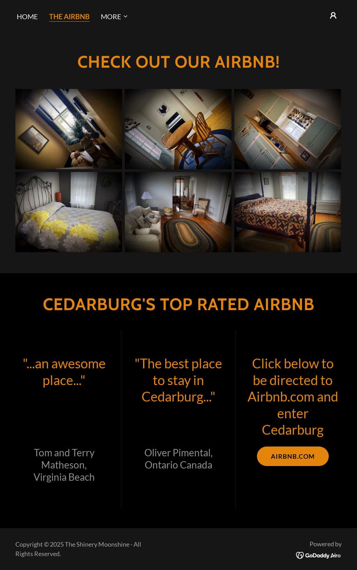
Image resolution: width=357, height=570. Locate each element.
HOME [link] (27, 16)
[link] (319, 554)
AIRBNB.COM (293, 456)
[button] (114, 16)
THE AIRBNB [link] (69, 16)
